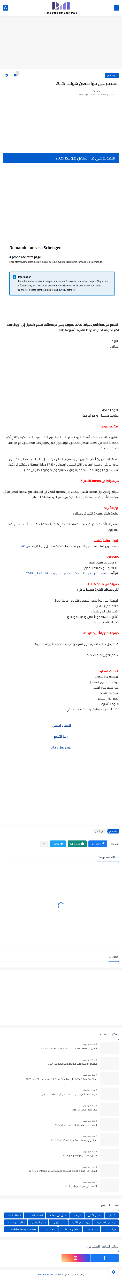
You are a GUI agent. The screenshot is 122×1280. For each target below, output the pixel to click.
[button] (97, 843)
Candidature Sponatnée (22, 1229)
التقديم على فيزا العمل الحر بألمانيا (81, 1186)
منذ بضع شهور (89, 1044)
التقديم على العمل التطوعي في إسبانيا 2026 (76, 1125)
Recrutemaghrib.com (48, 1274)
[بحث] (5, 8)
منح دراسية (49, 1229)
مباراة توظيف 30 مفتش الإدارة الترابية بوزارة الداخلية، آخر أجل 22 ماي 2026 (61, 1079)
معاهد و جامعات (71, 1229)
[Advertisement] (61, 43)
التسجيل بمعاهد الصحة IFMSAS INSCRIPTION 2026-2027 (69, 1049)
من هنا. (25, 546)
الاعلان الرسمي (61, 725)
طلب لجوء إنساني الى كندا (84, 1110)
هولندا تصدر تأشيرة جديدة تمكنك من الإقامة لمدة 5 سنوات (68, 1094)
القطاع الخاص (35, 1215)
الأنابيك (112, 1215)
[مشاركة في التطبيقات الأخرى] (44, 844)
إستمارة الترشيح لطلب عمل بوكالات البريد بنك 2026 (72, 1064)
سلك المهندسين (16, 1222)
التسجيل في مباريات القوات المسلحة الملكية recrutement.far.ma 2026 (63, 1171)
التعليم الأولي (95, 1215)
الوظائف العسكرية (106, 1222)
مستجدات (92, 1229)
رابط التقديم (61, 736)
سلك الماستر (39, 1222)
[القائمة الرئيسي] (116, 8)
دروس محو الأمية (81, 1222)
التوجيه (77, 1215)
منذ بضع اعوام (89, 1090)
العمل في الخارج (58, 1215)
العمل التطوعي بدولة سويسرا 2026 (80, 1156)
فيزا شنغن (111, 75)
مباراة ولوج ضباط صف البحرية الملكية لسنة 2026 (74, 1140)
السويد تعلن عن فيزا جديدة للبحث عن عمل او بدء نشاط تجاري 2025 (66, 573)
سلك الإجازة (58, 1222)
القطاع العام (14, 1215)
